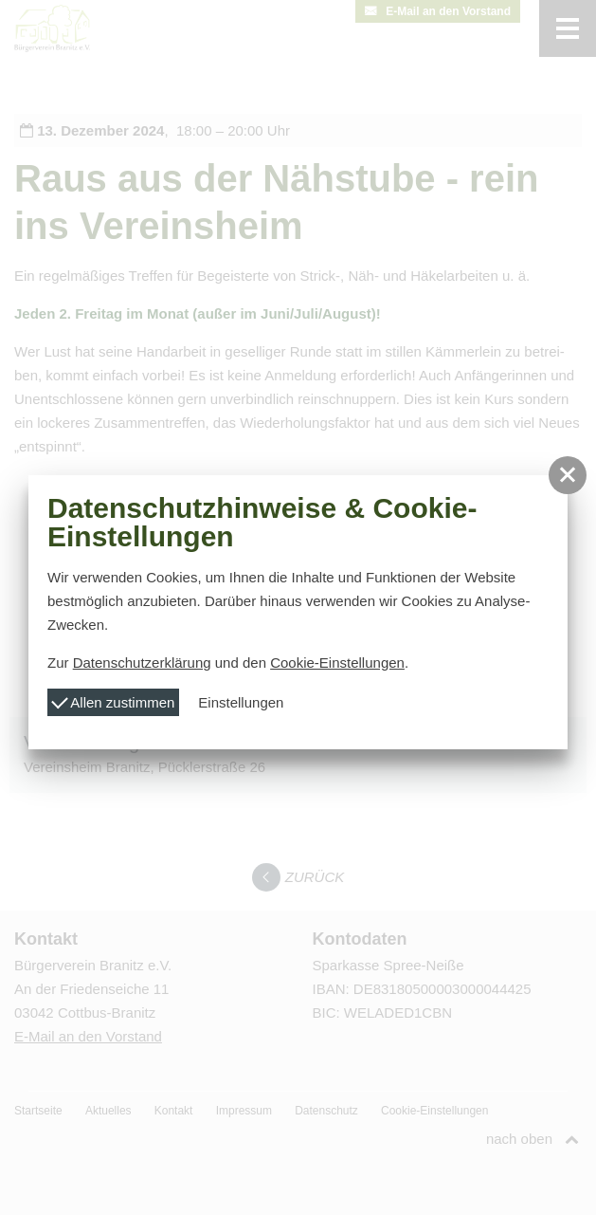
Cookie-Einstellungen (337, 662)
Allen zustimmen (112, 700)
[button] (568, 475)
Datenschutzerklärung (142, 662)
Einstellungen (240, 702)
